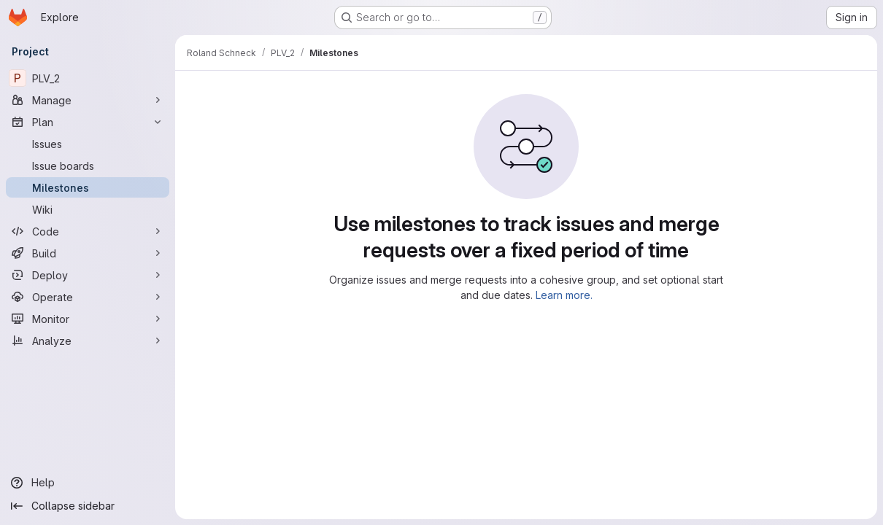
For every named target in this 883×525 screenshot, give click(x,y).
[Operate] (87, 297)
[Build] (87, 253)
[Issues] (87, 143)
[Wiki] (87, 209)
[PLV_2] (87, 78)
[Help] (87, 482)
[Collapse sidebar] (87, 506)
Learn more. (564, 295)
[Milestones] (87, 187)
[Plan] (87, 122)
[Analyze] (87, 340)
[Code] (87, 231)
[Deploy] (87, 275)
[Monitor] (87, 318)
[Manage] (87, 100)
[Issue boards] (87, 165)
